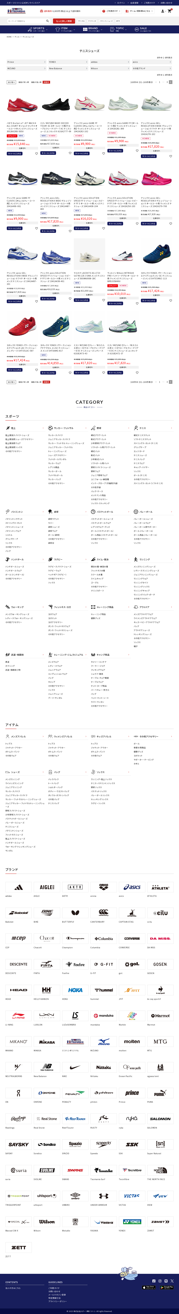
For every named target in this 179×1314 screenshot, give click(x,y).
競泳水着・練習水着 (99, 566)
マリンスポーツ (97, 590)
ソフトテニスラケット (142, 439)
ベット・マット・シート (100, 698)
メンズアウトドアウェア (143, 614)
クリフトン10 (92, 21)
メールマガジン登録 (57, 1294)
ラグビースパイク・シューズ (59, 566)
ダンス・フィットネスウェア (59, 626)
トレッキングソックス (99, 799)
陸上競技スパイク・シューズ (17, 435)
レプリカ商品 (53, 467)
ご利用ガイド (149, 3)
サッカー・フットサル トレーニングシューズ (66, 443)
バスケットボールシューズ (102, 519)
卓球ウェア (53, 531)
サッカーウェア (54, 463)
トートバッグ (53, 783)
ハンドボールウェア (13, 570)
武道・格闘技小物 (13, 669)
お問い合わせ (166, 3)
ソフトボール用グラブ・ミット (103, 447)
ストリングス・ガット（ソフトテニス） (149, 483)
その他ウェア (11, 755)
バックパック (53, 779)
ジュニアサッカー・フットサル (60, 447)
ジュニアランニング (13, 787)
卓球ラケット (53, 519)
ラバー (51, 523)
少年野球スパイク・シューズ (17, 814)
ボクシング (10, 665)
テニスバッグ (139, 459)
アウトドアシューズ (142, 630)
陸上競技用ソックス (13, 447)
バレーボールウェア (142, 523)
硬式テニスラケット (142, 435)
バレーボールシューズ (143, 519)
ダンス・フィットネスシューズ (60, 630)
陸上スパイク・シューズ (15, 838)
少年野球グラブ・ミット (101, 443)
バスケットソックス (99, 791)
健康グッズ (95, 618)
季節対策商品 (140, 747)
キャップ (51, 681)
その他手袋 (96, 487)
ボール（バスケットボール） (102, 531)
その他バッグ (53, 799)
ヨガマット (52, 618)
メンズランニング (12, 779)
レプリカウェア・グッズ (100, 527)
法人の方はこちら (13, 1288)
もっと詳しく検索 (64, 21)
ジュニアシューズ (55, 693)
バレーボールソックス (100, 795)
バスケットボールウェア (101, 523)
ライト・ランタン (97, 702)
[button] (156, 82)
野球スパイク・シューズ (101, 467)
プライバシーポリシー (57, 1301)
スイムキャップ (97, 578)
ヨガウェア (52, 614)
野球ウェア (95, 471)
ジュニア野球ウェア (99, 475)
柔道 (7, 661)
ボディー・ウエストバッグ (58, 791)
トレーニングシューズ (57, 451)
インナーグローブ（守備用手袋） (104, 483)
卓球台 (51, 543)
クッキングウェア (98, 669)
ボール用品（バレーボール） (145, 535)
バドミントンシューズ (106, 21)
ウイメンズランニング (14, 783)
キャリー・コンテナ (99, 661)
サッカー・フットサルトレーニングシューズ (23, 799)
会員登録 (134, 3)
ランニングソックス (142, 586)
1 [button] (159, 82)
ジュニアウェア (54, 669)
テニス (17, 36)
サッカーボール (55, 471)
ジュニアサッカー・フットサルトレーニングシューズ (25, 805)
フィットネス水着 (98, 570)
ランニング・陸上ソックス (101, 779)
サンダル (9, 850)
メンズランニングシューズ (145, 566)
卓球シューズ (54, 527)
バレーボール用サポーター (145, 527)
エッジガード (139, 451)
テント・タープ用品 (99, 685)
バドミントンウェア (13, 531)
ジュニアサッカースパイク (59, 439)
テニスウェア (139, 463)
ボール (137, 743)
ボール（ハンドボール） (15, 574)
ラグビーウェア (54, 570)
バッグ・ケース (97, 491)
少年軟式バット (97, 459)
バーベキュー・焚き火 (100, 689)
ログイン (121, 3)
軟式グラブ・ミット (98, 439)
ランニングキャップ (142, 590)
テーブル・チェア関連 (100, 677)
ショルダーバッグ (55, 787)
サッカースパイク (55, 435)
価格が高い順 (36, 82)
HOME (9, 36)
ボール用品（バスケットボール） (104, 535)
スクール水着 (97, 574)
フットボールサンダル (57, 459)
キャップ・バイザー (141, 467)
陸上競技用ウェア (13, 443)
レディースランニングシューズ (146, 570)
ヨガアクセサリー (55, 622)
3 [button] (167, 82)
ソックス (137, 471)
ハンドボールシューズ (14, 566)
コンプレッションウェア (58, 673)
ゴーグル (95, 582)
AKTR (118, 21)
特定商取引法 (54, 1298)
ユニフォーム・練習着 (100, 479)
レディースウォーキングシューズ (19, 618)
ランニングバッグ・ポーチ (144, 594)
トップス (8, 743)
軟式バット (95, 455)
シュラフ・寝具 (97, 673)
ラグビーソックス (98, 803)
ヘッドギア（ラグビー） (57, 574)
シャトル (8, 535)
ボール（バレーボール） (143, 531)
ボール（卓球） (54, 535)
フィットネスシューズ (14, 834)
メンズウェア (53, 661)
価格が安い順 (23, 82)
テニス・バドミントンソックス (103, 783)
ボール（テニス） (141, 475)
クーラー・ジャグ (98, 665)
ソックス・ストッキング (100, 503)
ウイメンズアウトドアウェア (145, 618)
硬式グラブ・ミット (98, 435)
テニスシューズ (140, 455)
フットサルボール (55, 475)
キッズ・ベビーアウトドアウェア (147, 622)
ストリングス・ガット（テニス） (146, 443)
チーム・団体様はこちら (137, 11)
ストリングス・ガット (13, 523)
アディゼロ (81, 21)
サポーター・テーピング (144, 759)
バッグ (8, 551)
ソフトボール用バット (100, 463)
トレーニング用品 (98, 614)
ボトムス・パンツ (12, 751)
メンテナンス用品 (98, 495)
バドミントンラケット (14, 519)
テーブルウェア (97, 681)
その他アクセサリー (13, 451)
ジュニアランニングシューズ (146, 574)
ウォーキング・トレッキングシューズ (20, 846)
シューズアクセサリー (57, 455)
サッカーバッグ (54, 479)
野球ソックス (96, 787)
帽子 (136, 646)
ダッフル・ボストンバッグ (58, 795)
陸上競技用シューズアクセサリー (19, 439)
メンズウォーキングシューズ (17, 614)
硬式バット (95, 451)
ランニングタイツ (141, 582)
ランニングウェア (141, 578)
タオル (136, 763)
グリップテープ (140, 447)
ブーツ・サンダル (55, 698)
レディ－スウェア (55, 665)
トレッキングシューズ (143, 634)
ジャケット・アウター (14, 747)
